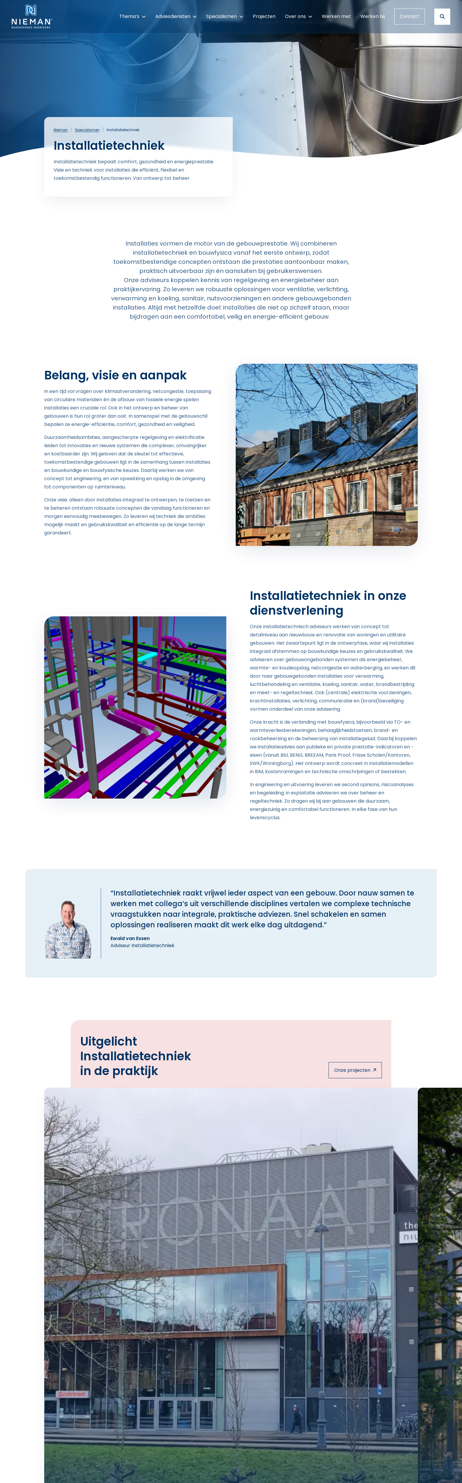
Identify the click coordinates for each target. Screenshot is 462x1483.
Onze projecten (355, 1070)
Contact (409, 16)
